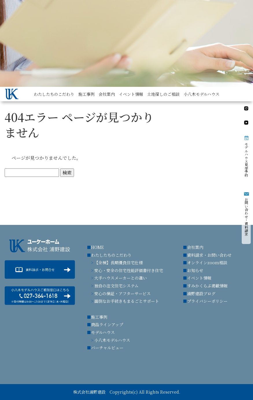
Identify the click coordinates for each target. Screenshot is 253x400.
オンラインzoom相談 (207, 262)
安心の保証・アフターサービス (122, 293)
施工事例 (99, 317)
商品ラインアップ (107, 324)
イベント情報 (199, 278)
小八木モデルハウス (112, 340)
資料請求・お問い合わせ (209, 255)
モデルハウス (103, 332)
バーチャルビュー (107, 348)
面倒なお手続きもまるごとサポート (126, 301)
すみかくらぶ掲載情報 (207, 286)
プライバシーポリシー (207, 301)
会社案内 (195, 247)
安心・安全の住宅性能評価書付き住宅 (128, 270)
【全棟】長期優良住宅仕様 (118, 262)
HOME (97, 247)
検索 (67, 172)
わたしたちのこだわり (111, 255)
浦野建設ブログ (201, 293)
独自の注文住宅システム (116, 286)
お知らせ (195, 270)
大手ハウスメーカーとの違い (120, 278)
